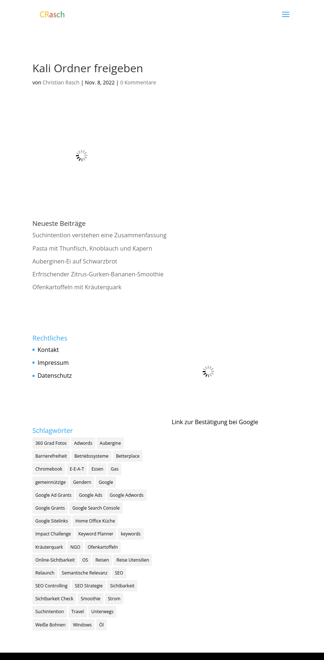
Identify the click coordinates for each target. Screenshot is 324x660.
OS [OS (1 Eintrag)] (85, 560)
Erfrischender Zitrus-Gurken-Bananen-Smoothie (97, 274)
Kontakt (48, 350)
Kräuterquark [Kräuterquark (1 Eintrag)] (49, 547)
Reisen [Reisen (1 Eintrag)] (102, 560)
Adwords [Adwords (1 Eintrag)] (83, 443)
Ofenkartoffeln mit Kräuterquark (77, 287)
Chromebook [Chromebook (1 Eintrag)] (48, 469)
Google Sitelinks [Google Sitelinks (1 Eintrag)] (51, 521)
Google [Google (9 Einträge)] (106, 482)
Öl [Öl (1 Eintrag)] (101, 625)
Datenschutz (55, 375)
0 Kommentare (138, 82)
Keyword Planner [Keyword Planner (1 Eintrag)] (95, 534)
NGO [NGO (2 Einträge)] (75, 547)
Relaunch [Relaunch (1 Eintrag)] (44, 573)
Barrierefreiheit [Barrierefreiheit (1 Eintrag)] (51, 456)
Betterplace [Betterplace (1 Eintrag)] (128, 456)
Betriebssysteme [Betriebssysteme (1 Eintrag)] (91, 456)
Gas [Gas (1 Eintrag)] (115, 469)
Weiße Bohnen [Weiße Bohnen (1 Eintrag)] (50, 625)
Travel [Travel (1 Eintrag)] (77, 611)
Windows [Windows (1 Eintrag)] (82, 625)
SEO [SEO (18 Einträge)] (119, 573)
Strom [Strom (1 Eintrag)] (114, 599)
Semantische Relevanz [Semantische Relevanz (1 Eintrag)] (85, 573)
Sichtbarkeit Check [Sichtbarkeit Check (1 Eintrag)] (54, 599)
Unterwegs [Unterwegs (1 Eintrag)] (102, 611)
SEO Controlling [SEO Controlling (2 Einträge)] (51, 586)
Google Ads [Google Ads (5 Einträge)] (90, 495)
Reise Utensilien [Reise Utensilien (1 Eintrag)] (132, 560)
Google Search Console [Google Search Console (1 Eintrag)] (96, 508)
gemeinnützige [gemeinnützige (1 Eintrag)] (50, 482)
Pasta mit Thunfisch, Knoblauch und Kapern (92, 248)
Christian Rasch (61, 82)
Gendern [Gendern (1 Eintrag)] (82, 482)
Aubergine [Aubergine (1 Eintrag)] (110, 443)
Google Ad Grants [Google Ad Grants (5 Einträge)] (53, 495)
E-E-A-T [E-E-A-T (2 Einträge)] (77, 469)
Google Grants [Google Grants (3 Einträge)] (50, 508)
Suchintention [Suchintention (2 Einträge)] (49, 611)
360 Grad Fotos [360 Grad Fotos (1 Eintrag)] (51, 443)
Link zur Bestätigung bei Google (215, 422)
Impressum (53, 363)
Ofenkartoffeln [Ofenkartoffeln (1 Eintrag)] (103, 547)
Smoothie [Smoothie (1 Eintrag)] (91, 599)
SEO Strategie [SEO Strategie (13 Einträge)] (88, 586)
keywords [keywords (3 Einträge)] (131, 534)
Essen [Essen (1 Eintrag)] (97, 469)
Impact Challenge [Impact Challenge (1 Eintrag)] (53, 534)
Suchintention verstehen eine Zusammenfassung (99, 235)
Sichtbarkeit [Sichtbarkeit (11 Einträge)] (122, 586)
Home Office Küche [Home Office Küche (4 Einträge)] (95, 521)
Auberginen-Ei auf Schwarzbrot (74, 261)
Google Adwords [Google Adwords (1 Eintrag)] (127, 495)
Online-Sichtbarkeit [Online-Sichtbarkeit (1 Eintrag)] (55, 560)
